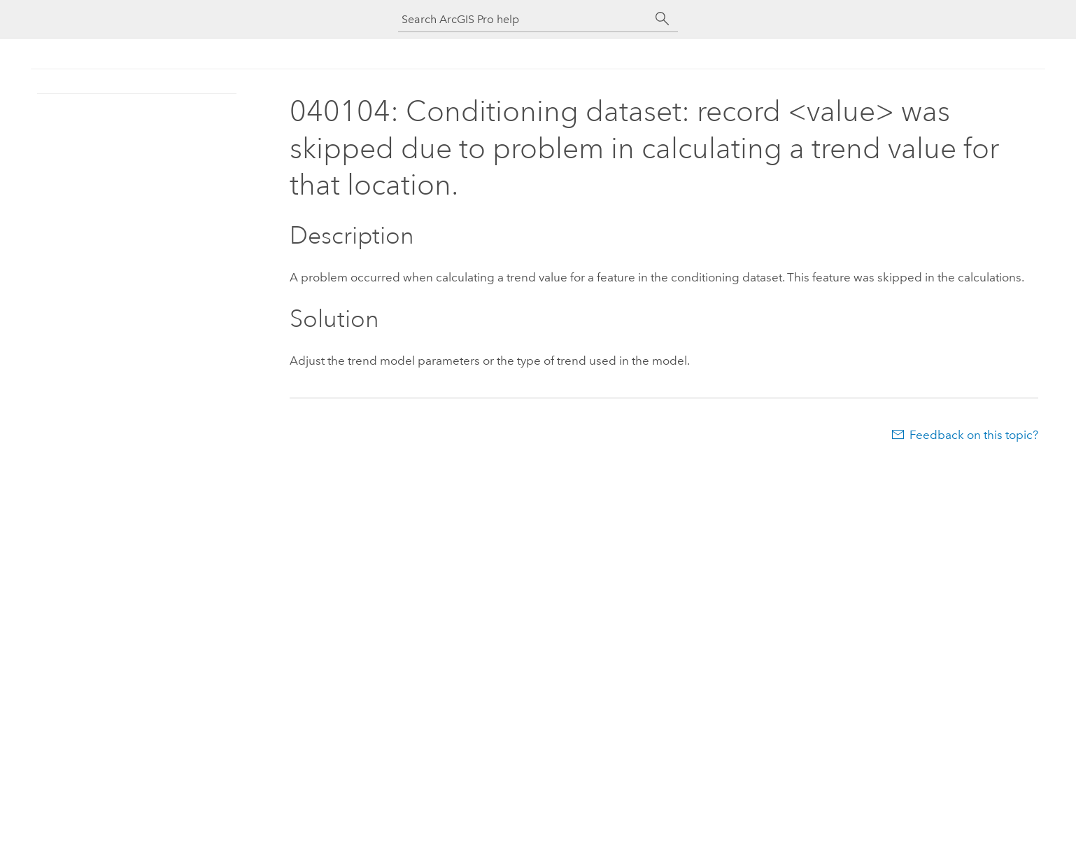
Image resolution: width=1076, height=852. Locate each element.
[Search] (663, 19)
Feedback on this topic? (973, 435)
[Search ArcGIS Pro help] (524, 19)
